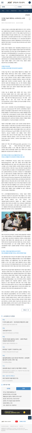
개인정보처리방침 (4, 426)
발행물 (3, 7)
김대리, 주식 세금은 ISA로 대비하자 (11, 401)
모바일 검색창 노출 (30, 2)
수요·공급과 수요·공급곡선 (9, 405)
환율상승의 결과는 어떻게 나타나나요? (12, 396)
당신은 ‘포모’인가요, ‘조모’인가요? (11, 398)
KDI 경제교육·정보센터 (16, 2)
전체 (23, 388)
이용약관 (21, 426)
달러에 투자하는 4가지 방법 (9, 394)
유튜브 (16, 421)
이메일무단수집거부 (14, 426)
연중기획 (26, 10)
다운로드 (29, 19)
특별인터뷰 (13, 10)
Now (20, 10)
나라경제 (19, 7)
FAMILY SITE (23, 421)
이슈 (7, 10)
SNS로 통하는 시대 (7, 403)
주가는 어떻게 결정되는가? (9, 392)
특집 (3, 10)
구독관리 (27, 15)
